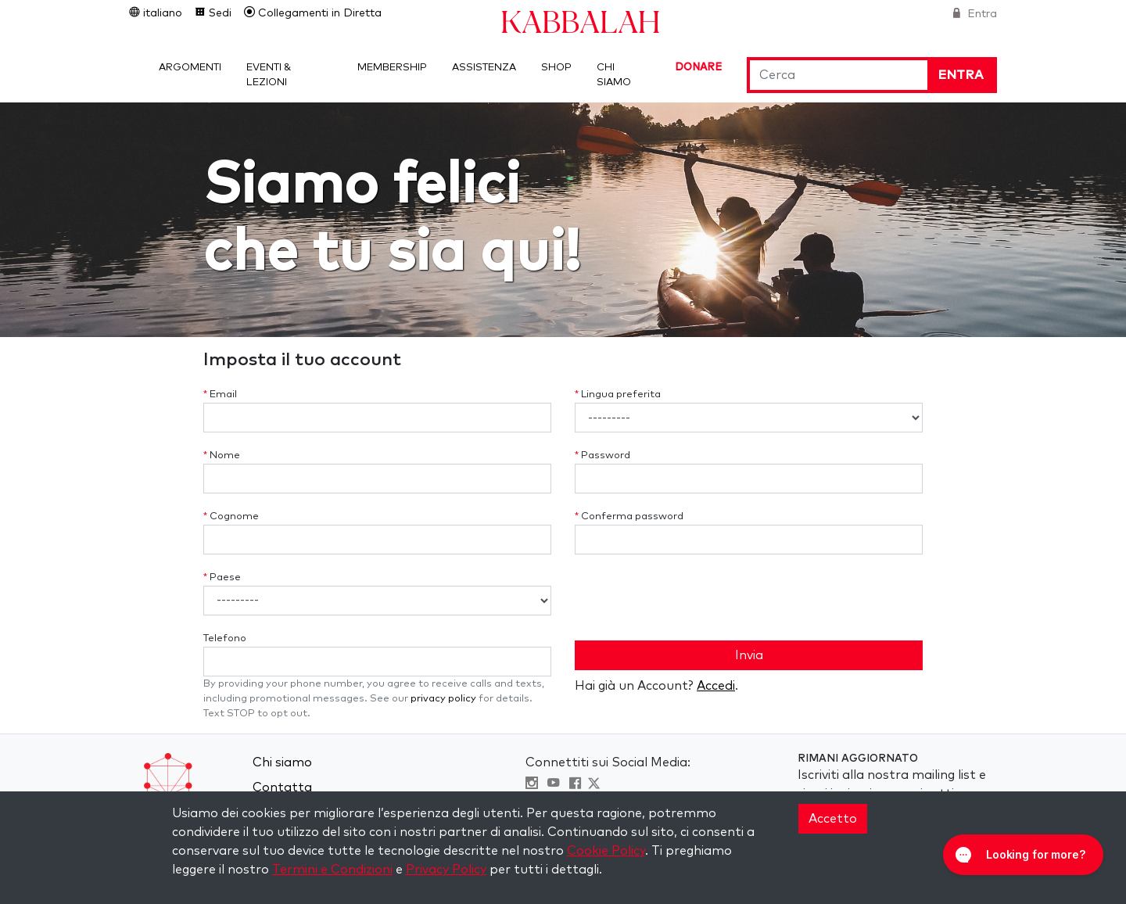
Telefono (224, 638)
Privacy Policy (446, 869)
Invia (749, 655)
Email (220, 394)
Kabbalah (580, 21)
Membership (392, 68)
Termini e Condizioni (332, 869)
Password (602, 455)
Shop (556, 68)
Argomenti (190, 68)
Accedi (716, 686)
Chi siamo (282, 762)
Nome (221, 455)
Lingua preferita (618, 394)
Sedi (218, 13)
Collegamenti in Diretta (318, 13)
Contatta (282, 787)
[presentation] (693, 597)
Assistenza (484, 68)
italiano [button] (161, 13)
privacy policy (443, 699)
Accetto (833, 819)
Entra (980, 14)
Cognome (231, 516)
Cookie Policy (606, 851)
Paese (222, 577)
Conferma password (629, 516)
